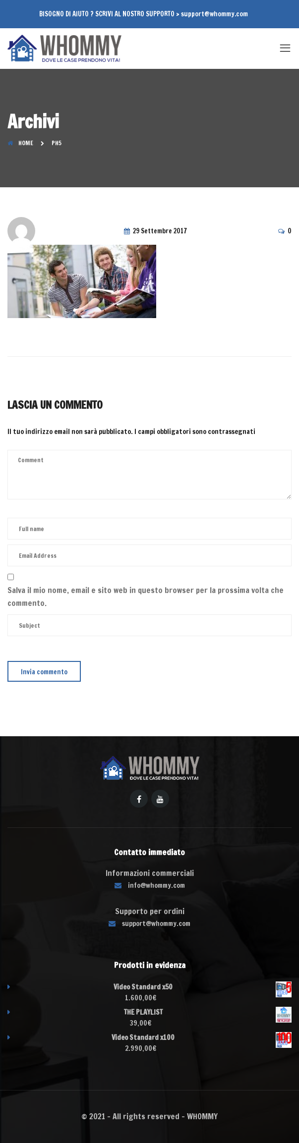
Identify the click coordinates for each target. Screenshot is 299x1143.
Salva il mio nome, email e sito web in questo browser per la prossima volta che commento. (145, 596)
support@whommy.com (214, 13)
